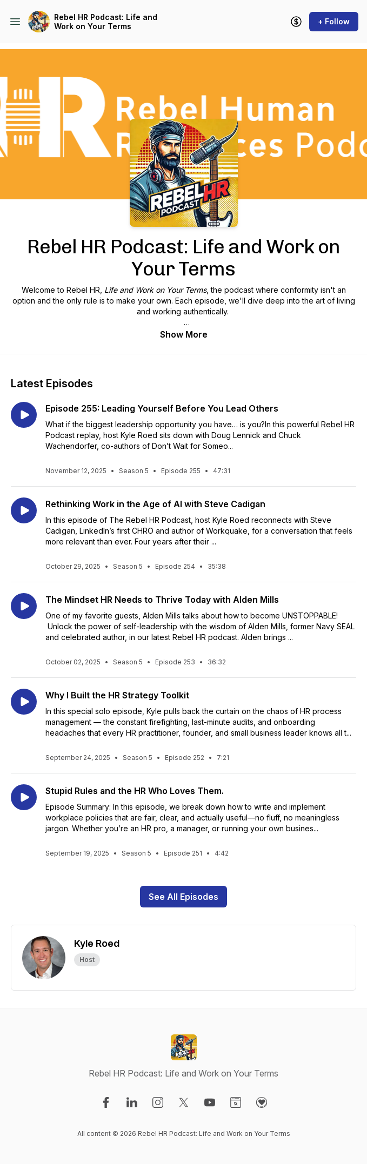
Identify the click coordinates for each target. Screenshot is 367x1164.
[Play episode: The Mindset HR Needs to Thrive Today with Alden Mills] (24, 606)
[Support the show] (296, 21)
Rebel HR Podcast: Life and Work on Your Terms (105, 21)
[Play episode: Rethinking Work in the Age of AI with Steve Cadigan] (24, 510)
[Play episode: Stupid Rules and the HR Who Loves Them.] (24, 797)
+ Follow (334, 21)
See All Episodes (183, 896)
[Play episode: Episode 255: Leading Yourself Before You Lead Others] (24, 415)
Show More (184, 334)
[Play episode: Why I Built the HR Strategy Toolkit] (24, 702)
